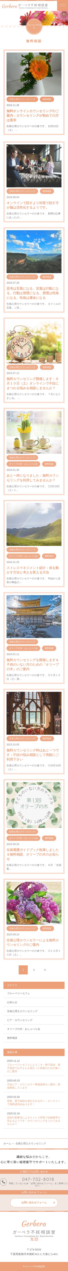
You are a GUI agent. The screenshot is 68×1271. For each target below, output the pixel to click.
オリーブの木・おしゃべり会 (23, 1028)
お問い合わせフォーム (34, 1202)
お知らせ (12, 1002)
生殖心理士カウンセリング (22, 1011)
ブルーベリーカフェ (18, 993)
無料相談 (12, 1037)
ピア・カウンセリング (19, 1020)
